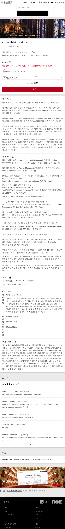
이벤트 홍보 (8, 527)
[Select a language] (20, 502)
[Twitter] (57, 502)
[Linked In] (60, 502)
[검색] (32, 13)
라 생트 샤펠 (7, 459)
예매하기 (32, 89)
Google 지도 (46, 459)
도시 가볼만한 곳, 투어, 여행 (14, 491)
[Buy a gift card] (32, 477)
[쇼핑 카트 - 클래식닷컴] (59, 3)
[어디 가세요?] (32, 7)
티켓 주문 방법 (39, 511)
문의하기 (37, 527)
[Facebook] (42, 501)
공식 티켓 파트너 (9, 515)
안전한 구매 (38, 515)
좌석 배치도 (6, 52)
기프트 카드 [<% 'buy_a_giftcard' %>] (44, 3)
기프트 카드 (38, 518)
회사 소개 (7, 511)
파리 (32, 459)
